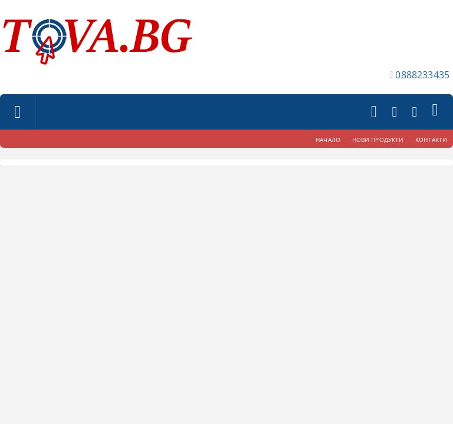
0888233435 (422, 74)
